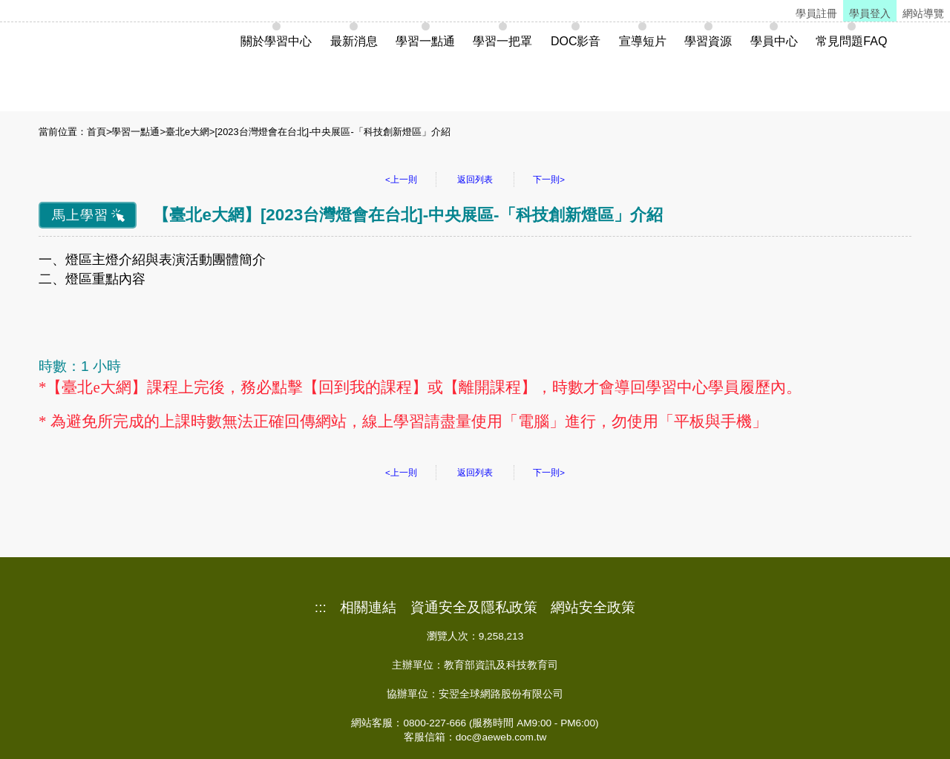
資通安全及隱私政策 (473, 608)
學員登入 (870, 13)
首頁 (96, 131)
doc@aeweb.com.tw (501, 737)
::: (321, 608)
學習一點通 (135, 131)
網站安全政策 (593, 608)
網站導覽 (923, 13)
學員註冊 (816, 13)
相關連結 (368, 608)
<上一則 (401, 179)
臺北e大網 (187, 131)
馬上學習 (80, 215)
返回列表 (475, 179)
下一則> (549, 179)
